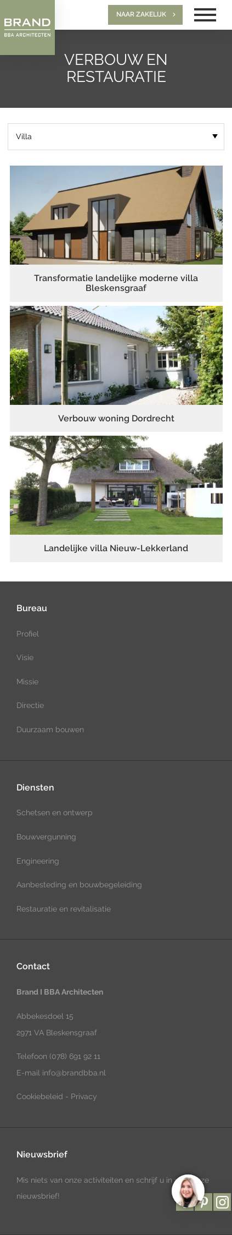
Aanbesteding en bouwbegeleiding (79, 884)
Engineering (37, 861)
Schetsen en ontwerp (54, 812)
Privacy (84, 1096)
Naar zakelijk (141, 14)
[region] (187, 1190)
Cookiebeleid (39, 1096)
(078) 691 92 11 (73, 1056)
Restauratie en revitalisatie (63, 908)
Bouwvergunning (46, 836)
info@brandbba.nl (74, 1072)
